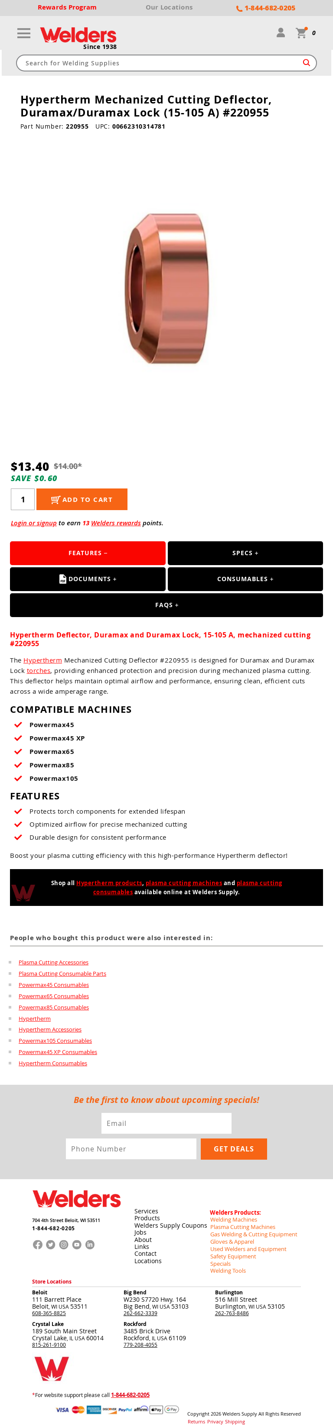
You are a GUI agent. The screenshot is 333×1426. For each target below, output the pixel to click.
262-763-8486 (232, 1306)
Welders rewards (116, 523)
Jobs (140, 1229)
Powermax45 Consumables (54, 985)
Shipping (229, 1413)
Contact (145, 1250)
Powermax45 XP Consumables (58, 1052)
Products (147, 1215)
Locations (147, 1257)
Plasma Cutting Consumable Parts (62, 973)
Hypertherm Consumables (53, 1063)
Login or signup (34, 523)
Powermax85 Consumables (54, 1007)
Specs (242, 553)
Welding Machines (232, 1215)
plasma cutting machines (184, 883)
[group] (166, 287)
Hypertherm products (109, 883)
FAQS (164, 605)
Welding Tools (226, 1264)
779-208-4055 (140, 1337)
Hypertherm (42, 660)
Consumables (242, 579)
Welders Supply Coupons (170, 1222)
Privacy (212, 1413)
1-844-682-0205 (51, 1226)
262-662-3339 (140, 1306)
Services (146, 1208)
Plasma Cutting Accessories (53, 962)
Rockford (135, 1317)
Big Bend (135, 1285)
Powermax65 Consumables (54, 996)
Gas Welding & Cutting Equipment (250, 1229)
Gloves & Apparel (231, 1236)
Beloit (39, 1285)
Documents (85, 579)
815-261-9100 (49, 1337)
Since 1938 (100, 47)
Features (85, 553)
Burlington (229, 1285)
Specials (220, 1257)
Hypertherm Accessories (50, 1030)
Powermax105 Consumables (55, 1041)
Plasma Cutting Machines (240, 1222)
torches (39, 670)
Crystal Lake (48, 1317)
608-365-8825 (49, 1306)
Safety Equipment (231, 1250)
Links (141, 1243)
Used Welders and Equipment (245, 1243)
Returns (195, 1413)
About (142, 1236)
